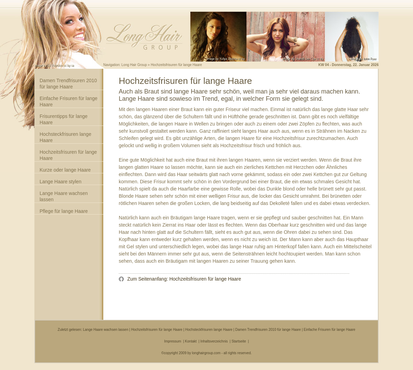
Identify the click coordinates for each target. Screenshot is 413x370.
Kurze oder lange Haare (65, 170)
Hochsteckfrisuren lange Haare (65, 137)
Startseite (239, 341)
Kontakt (191, 341)
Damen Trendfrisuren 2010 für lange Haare (68, 83)
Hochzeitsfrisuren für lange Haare (68, 155)
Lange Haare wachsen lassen (64, 196)
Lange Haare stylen (60, 181)
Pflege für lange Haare (64, 211)
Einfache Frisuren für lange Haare (68, 101)
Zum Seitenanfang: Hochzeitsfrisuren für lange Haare (183, 279)
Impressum (172, 341)
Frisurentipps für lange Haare (63, 119)
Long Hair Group (134, 65)
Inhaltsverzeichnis (213, 341)
